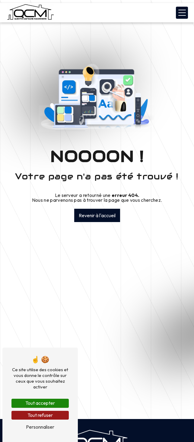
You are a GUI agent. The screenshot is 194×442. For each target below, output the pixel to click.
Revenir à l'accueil (97, 215)
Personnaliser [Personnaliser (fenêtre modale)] (40, 427)
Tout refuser (40, 415)
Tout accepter (40, 403)
